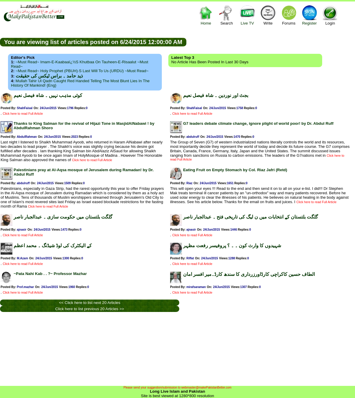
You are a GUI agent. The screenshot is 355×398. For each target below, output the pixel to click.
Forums (288, 14)
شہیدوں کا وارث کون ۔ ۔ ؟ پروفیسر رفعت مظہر (232, 245)
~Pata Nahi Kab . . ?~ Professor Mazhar (50, 273)
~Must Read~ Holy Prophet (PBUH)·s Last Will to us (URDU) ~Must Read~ (82, 71)
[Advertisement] (270, 42)
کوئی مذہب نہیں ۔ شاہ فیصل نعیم (48, 95)
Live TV (247, 14)
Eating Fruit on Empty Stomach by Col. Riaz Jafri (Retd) (235, 170)
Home (206, 14)
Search (226, 14)
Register (309, 14)
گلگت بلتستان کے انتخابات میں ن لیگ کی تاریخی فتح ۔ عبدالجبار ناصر (250, 216)
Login (330, 14)
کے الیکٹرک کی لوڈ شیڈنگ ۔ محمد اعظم (53, 245)
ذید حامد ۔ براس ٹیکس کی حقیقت (49, 75)
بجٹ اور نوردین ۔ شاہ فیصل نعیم (215, 95)
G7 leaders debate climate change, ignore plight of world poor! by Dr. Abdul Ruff (258, 123)
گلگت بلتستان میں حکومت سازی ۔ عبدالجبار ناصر (63, 216)
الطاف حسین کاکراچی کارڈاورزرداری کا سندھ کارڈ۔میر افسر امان (249, 274)
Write (268, 14)
